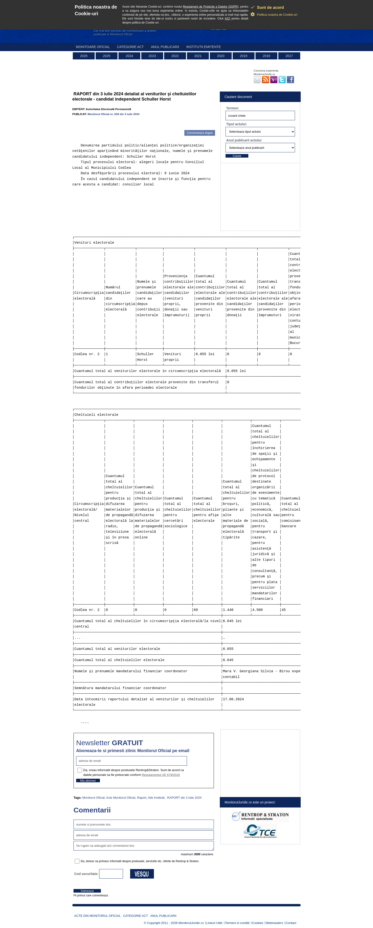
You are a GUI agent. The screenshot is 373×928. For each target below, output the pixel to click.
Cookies (257, 923)
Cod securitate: (86, 874)
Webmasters (274, 923)
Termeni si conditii (237, 923)
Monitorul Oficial (93, 797)
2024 (129, 56)
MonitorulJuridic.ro (191, 923)
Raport (141, 797)
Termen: (232, 108)
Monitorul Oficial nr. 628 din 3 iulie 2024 (113, 114)
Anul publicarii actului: (244, 140)
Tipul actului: (236, 124)
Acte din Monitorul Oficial (97, 916)
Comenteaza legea (200, 133)
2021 (197, 56)
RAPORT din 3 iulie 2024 (183, 797)
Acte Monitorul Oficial (120, 797)
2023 (152, 56)
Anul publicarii (165, 47)
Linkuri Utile (214, 923)
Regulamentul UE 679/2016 (161, 775)
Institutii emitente (203, 47)
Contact (291, 923)
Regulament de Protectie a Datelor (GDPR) (211, 6)
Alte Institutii (156, 797)
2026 (83, 56)
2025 (106, 56)
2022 (175, 56)
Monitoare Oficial (93, 47)
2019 (243, 56)
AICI (227, 18)
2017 (289, 56)
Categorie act (130, 47)
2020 (220, 56)
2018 (266, 56)
